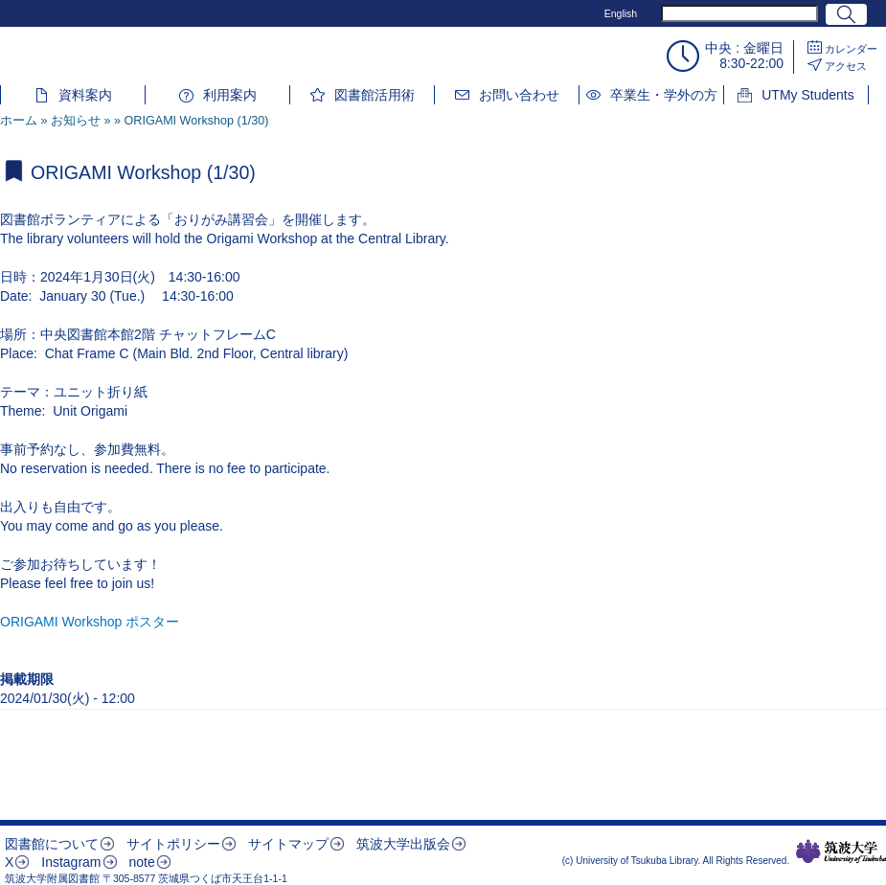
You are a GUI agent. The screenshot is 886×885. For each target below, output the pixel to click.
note (141, 862)
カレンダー (851, 49)
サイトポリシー (173, 843)
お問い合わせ (519, 94)
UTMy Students (807, 94)
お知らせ (76, 120)
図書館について (52, 843)
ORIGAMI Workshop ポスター (89, 621)
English (620, 13)
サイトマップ (288, 843)
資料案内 (85, 94)
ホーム (18, 120)
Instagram (71, 862)
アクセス (846, 66)
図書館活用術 (374, 94)
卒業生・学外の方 (663, 94)
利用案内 (230, 94)
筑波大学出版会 (403, 843)
